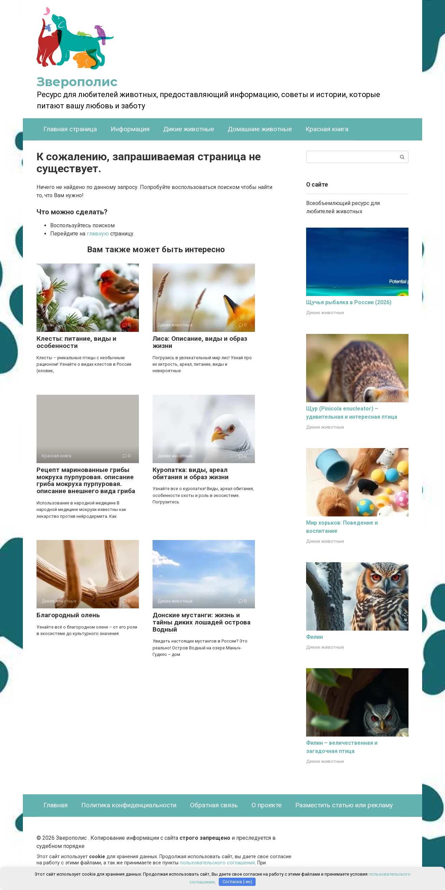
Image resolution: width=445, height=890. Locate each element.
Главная (55, 805)
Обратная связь (214, 805)
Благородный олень (68, 615)
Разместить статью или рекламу (344, 805)
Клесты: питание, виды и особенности (76, 342)
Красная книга (326, 129)
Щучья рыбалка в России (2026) (348, 302)
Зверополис (77, 81)
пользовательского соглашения (217, 863)
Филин (314, 637)
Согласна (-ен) (237, 881)
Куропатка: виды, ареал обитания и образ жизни (191, 473)
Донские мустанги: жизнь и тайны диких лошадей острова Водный (201, 622)
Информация (130, 129)
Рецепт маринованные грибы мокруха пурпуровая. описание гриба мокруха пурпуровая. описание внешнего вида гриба (86, 480)
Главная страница (70, 129)
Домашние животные (260, 129)
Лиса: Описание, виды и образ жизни (200, 342)
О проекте (267, 805)
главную (98, 233)
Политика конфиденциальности (128, 805)
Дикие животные (188, 129)
